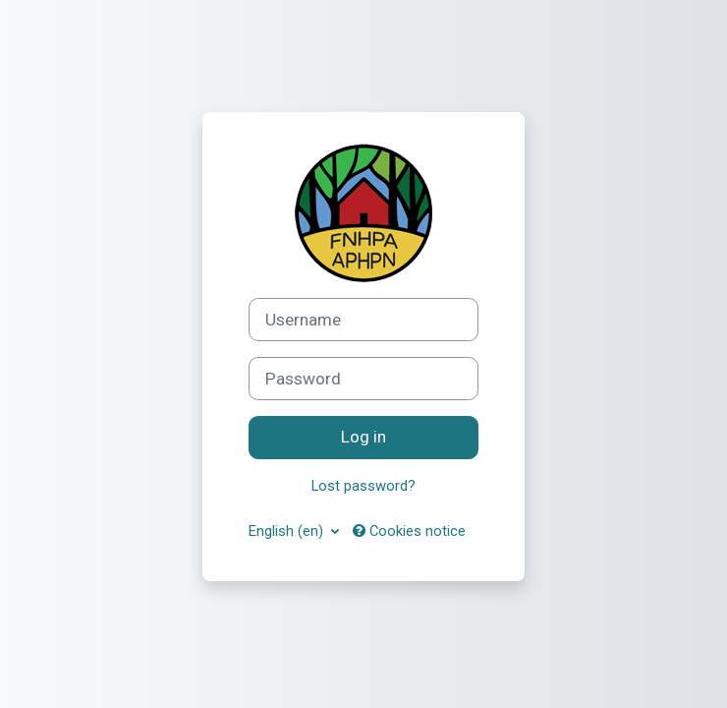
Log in (363, 436)
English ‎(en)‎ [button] (288, 531)
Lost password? (363, 486)
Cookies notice (409, 531)
